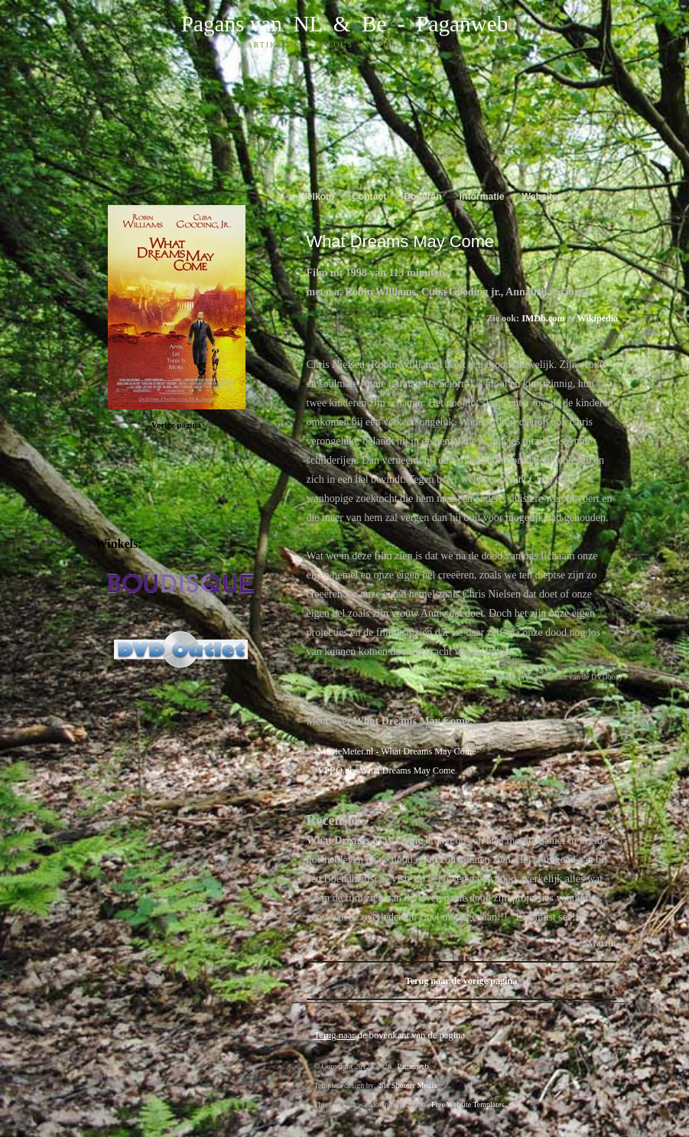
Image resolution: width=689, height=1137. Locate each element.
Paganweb (462, 23)
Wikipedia (598, 318)
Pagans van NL (251, 23)
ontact (369, 196)
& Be (354, 23)
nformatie (482, 196)
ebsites (542, 196)
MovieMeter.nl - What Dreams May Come (397, 751)
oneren (422, 196)
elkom (316, 196)
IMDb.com (543, 318)
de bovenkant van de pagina (390, 1035)
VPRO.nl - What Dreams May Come (386, 770)
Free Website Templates (467, 1104)
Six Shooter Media (408, 1085)
